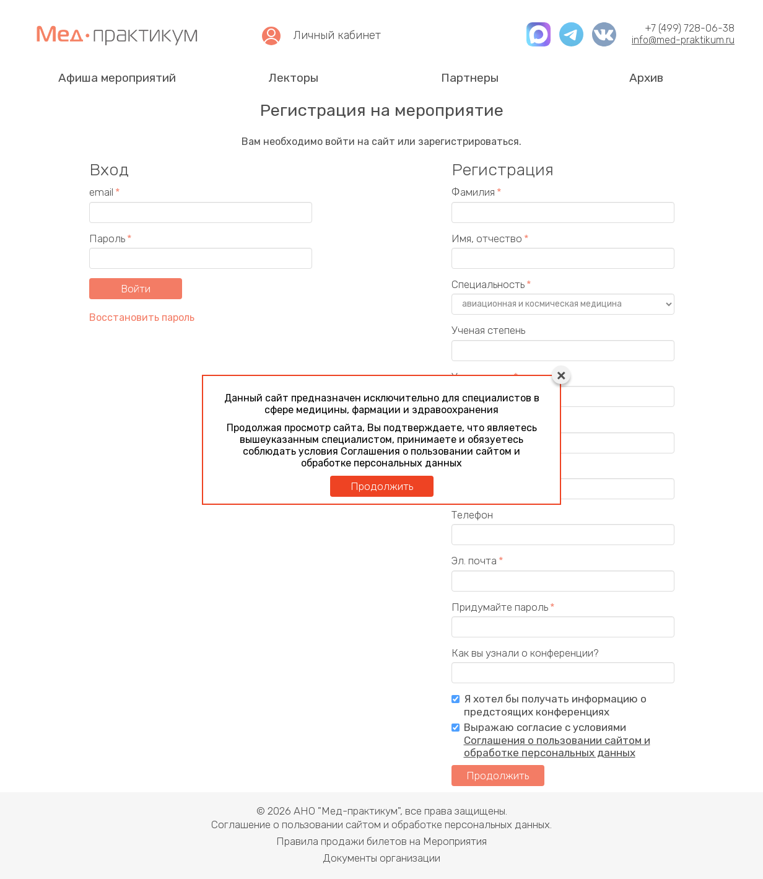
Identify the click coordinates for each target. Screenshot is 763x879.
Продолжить (382, 486)
